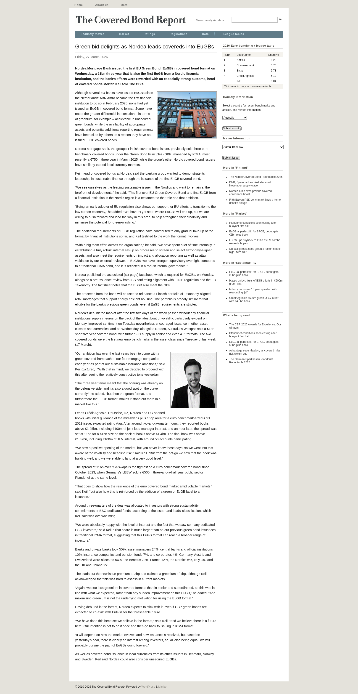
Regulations (178, 34)
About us (102, 5)
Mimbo (162, 686)
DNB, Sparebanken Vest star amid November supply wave (250, 184)
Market (124, 34)
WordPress (148, 686)
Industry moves (93, 34)
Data (124, 5)
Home (78, 5)
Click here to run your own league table (247, 86)
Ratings (149, 34)
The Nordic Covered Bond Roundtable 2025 (255, 176)
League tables (233, 34)
